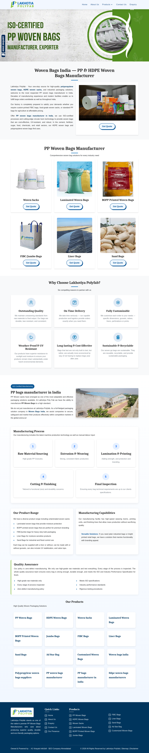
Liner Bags (115, 636)
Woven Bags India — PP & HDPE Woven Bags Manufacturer (74, 73)
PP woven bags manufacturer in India (34, 116)
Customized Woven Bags (122, 731)
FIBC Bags (83, 636)
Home (84, 4)
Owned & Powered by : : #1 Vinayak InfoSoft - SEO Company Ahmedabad (41, 749)
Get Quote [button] (107, 126)
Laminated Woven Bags (82, 727)
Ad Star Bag (52, 654)
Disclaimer (134, 749)
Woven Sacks (85, 617)
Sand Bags (21, 654)
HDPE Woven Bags (56, 617)
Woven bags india (119, 654)
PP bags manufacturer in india (87, 677)
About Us (95, 4)
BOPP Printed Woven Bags (84, 731)
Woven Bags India (36, 411)
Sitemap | (126, 749)
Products (107, 4)
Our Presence (53, 731)
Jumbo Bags (53, 636)
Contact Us (121, 4)
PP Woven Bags (23, 617)
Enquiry (133, 4)
